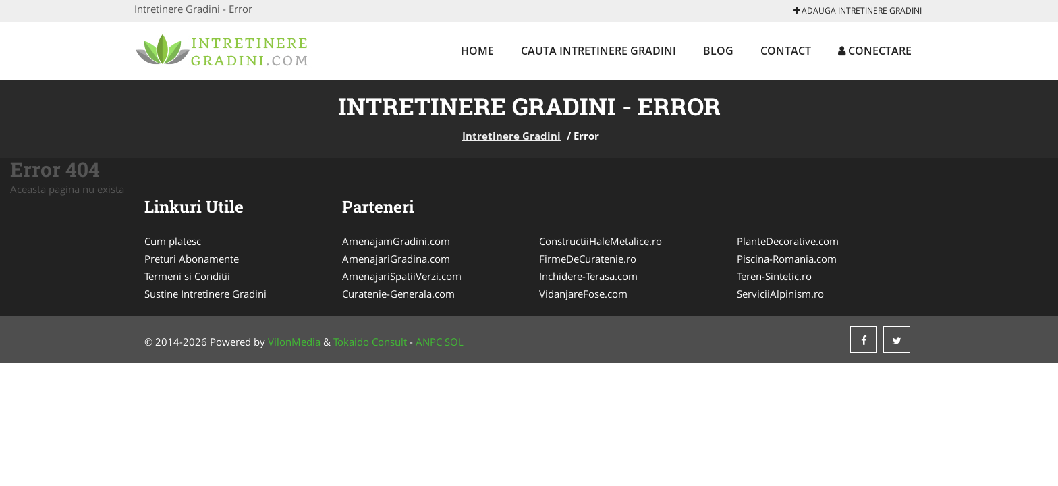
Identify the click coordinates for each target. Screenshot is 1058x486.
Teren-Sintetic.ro (774, 276)
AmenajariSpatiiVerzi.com (402, 276)
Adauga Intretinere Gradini (858, 10)
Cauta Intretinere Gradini (598, 50)
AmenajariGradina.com (396, 258)
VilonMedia (294, 341)
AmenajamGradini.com (396, 241)
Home (477, 50)
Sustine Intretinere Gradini (205, 293)
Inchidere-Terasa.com (588, 276)
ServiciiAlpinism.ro (780, 293)
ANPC (429, 341)
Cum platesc (172, 241)
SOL (454, 341)
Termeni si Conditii (187, 276)
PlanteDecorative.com (788, 241)
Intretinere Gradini (511, 135)
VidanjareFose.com (583, 293)
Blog (718, 50)
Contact (785, 50)
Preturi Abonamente (191, 258)
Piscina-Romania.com (787, 258)
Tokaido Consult (370, 341)
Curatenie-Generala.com (398, 293)
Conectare (875, 50)
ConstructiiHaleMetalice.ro (600, 241)
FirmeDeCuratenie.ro (587, 258)
